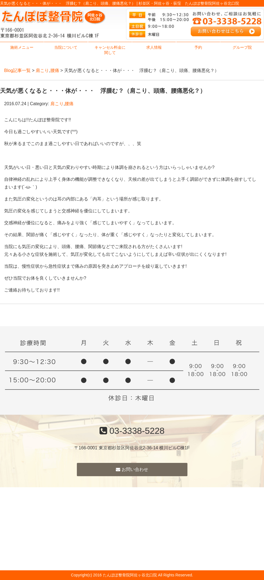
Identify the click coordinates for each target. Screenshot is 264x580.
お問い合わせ (132, 469)
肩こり (42, 70)
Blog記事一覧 (17, 70)
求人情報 (154, 47)
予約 (198, 47)
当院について (65, 47)
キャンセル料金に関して (110, 50)
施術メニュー (21, 47)
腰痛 (54, 70)
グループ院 (242, 47)
